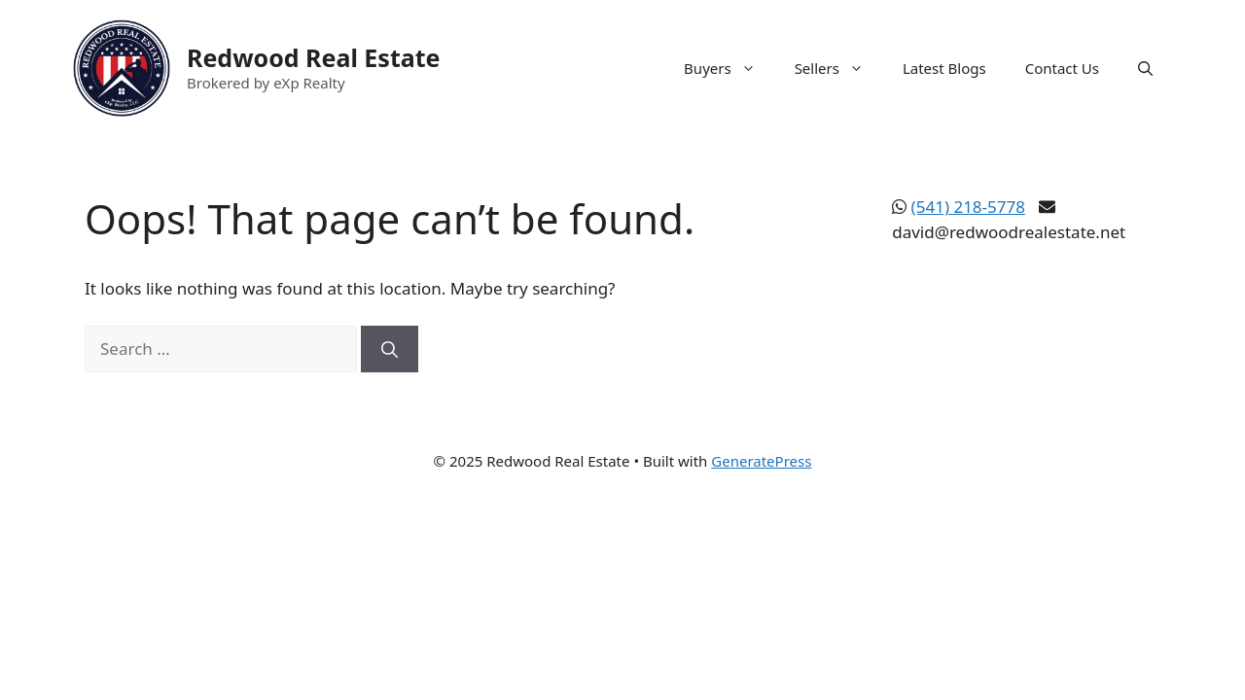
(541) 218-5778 (968, 206)
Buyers (729, 68)
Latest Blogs (944, 68)
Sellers (839, 68)
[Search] (389, 349)
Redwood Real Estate (313, 57)
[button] (1145, 68)
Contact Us (1062, 68)
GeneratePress (761, 461)
